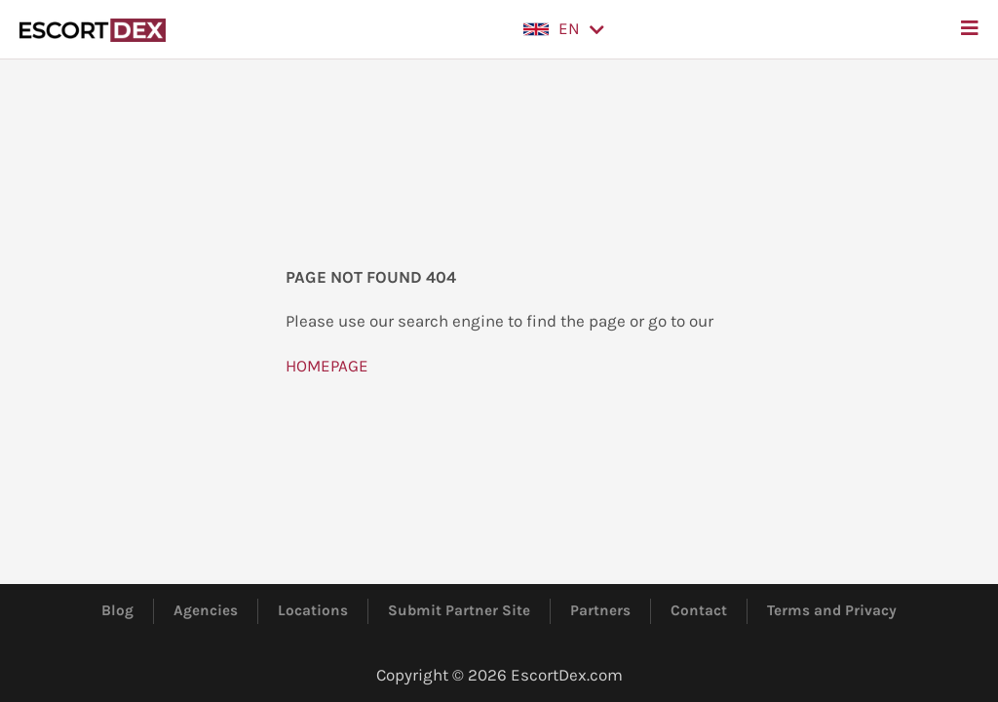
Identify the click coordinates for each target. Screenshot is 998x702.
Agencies (205, 610)
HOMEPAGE (327, 365)
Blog (117, 610)
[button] (563, 29)
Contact (699, 610)
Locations (313, 610)
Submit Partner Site (459, 610)
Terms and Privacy (832, 610)
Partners (600, 610)
